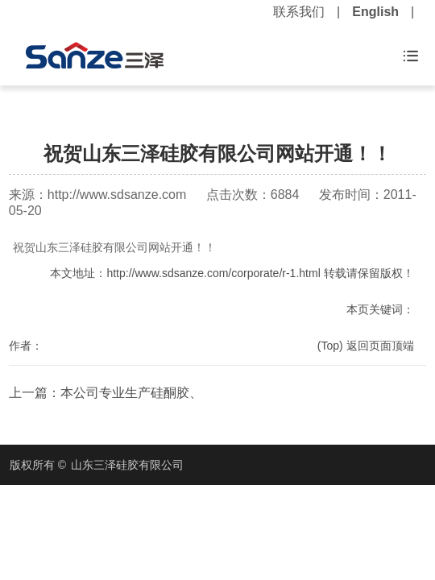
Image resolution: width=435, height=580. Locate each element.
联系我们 (299, 12)
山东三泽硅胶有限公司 (127, 464)
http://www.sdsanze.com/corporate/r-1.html (213, 273)
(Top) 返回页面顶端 (365, 345)
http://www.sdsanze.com (117, 194)
